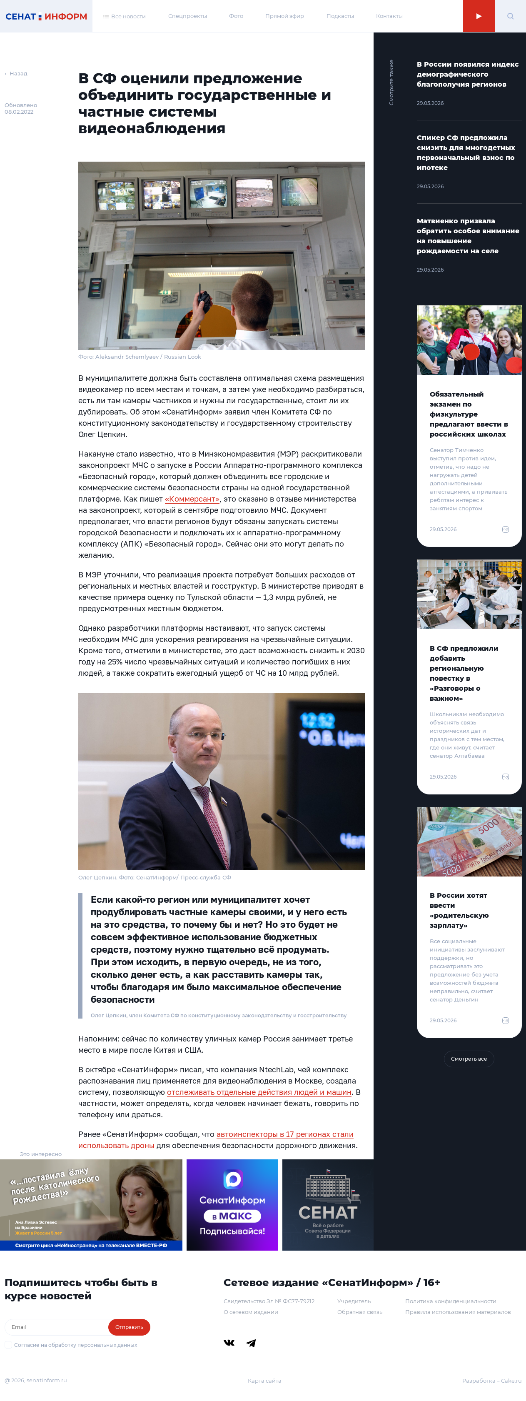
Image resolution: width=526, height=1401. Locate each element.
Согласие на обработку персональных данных (75, 1345)
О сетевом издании (251, 1312)
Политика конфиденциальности (450, 1301)
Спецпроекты (187, 15)
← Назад (16, 73)
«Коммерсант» (192, 498)
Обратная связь (359, 1312)
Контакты (389, 15)
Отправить (129, 1327)
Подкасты (340, 15)
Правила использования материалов (458, 1312)
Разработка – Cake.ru (492, 1380)
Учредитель (354, 1301)
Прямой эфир (284, 15)
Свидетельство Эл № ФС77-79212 (269, 1301)
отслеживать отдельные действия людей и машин (259, 1091)
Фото (236, 15)
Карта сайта (265, 1380)
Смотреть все (469, 1059)
